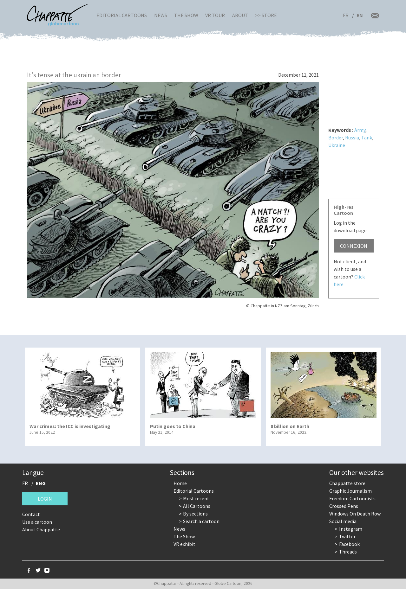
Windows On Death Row (355, 513)
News (160, 15)
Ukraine (336, 145)
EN (360, 15)
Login (45, 499)
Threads (348, 551)
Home (180, 483)
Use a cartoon (37, 522)
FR (346, 15)
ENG (41, 483)
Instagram (350, 529)
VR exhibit (184, 544)
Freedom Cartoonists (352, 498)
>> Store (266, 15)
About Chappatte (41, 529)
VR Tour (215, 15)
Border (335, 137)
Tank (366, 137)
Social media (343, 521)
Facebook (349, 544)
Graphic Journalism (350, 491)
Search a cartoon (201, 521)
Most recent (196, 498)
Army (359, 130)
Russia (352, 137)
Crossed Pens (343, 506)
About (240, 15)
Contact (31, 514)
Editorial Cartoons (121, 15)
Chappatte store (347, 483)
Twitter (347, 536)
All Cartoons (196, 506)
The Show (186, 15)
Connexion (353, 246)
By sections (195, 513)
